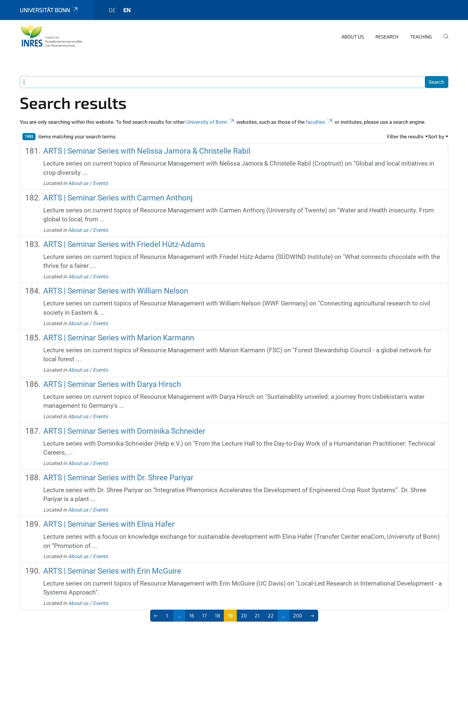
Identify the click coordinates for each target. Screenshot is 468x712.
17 (204, 615)
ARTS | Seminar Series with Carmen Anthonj (118, 197)
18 (217, 615)
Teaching (421, 36)
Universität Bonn (49, 10)
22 (271, 615)
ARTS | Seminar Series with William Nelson (115, 290)
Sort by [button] (436, 137)
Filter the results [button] (405, 137)
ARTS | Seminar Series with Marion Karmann (118, 337)
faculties (319, 122)
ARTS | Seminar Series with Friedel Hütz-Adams (124, 244)
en (127, 10)
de (112, 10)
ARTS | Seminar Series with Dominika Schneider (124, 431)
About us (352, 36)
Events (100, 183)
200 (297, 615)
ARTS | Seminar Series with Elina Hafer (109, 524)
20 (244, 615)
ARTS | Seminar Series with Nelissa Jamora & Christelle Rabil (146, 150)
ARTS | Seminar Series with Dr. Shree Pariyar (118, 477)
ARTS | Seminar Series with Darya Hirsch (112, 384)
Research (386, 36)
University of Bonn (210, 122)
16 (191, 615)
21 (257, 615)
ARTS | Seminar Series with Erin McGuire (112, 570)
